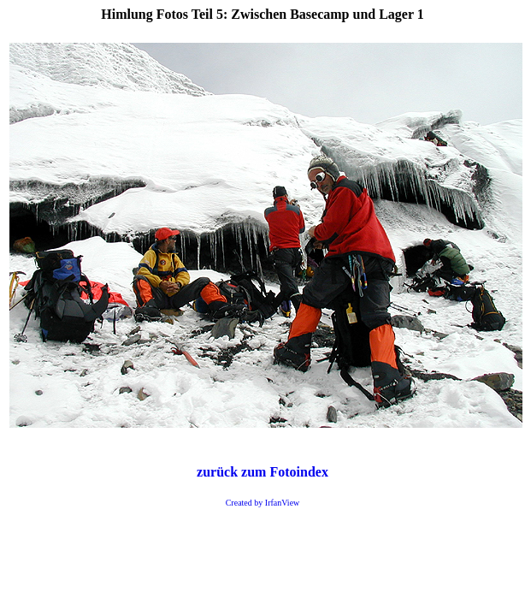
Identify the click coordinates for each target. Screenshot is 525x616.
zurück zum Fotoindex (262, 472)
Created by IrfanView (263, 502)
